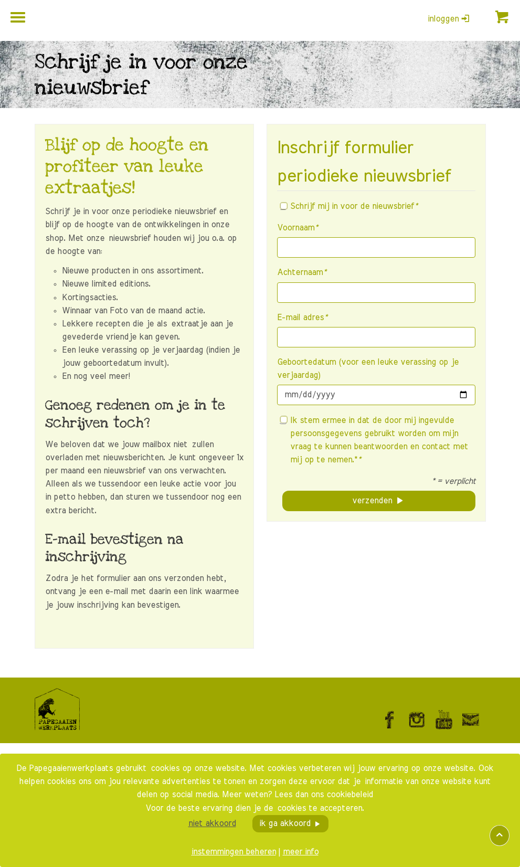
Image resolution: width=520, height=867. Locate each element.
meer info (301, 852)
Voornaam (297, 228)
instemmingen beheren (234, 852)
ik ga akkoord (285, 823)
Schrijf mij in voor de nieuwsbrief (348, 206)
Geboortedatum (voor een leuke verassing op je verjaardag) (368, 368)
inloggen (449, 19)
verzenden (372, 500)
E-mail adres (302, 317)
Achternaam (301, 272)
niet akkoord (212, 823)
